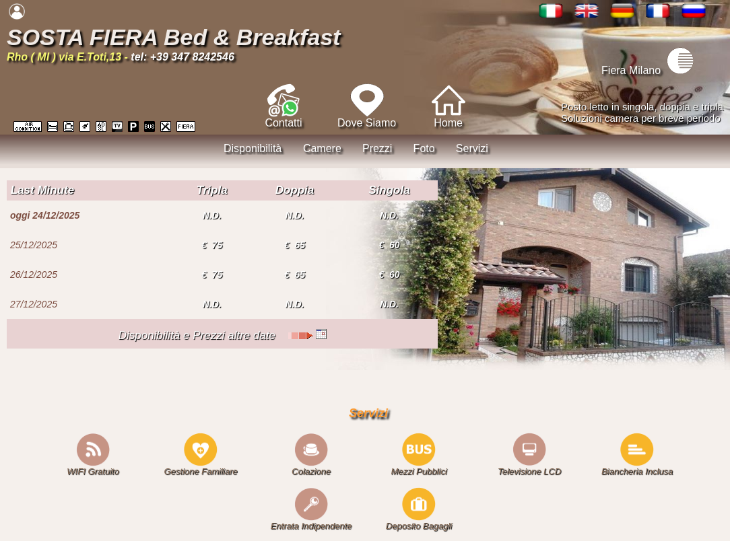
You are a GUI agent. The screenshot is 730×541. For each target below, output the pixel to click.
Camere (322, 148)
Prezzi (377, 148)
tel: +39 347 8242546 (182, 57)
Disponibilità (252, 148)
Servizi (472, 148)
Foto (424, 148)
